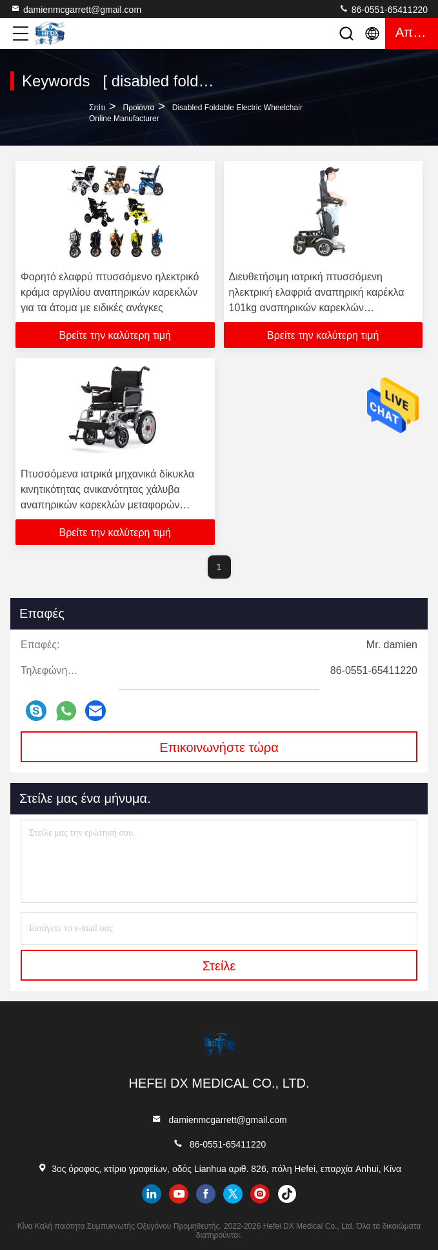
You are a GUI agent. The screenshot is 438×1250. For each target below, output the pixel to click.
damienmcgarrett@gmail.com (75, 9)
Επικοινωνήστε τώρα (219, 747)
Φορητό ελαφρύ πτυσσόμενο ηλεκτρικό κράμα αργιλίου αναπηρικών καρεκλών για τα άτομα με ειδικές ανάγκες (110, 292)
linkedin (151, 1194)
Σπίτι (97, 107)
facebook (205, 1194)
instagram (260, 1194)
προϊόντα (138, 107)
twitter (233, 1194)
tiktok (287, 1194)
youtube (178, 1194)
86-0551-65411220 (383, 9)
